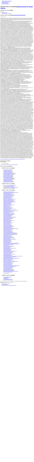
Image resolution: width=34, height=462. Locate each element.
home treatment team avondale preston (8, 226)
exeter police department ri (7, 227)
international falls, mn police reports (8, 237)
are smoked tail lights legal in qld (8, 177)
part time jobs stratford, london (7, 172)
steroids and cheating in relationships (8, 181)
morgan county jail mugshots (7, 203)
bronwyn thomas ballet (6, 219)
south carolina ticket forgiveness (12, 285)
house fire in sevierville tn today (8, 230)
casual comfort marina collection (8, 207)
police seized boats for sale (7, 253)
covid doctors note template (7, 260)
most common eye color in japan (8, 199)
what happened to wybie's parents (8, 211)
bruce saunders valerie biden (7, 249)
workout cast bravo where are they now (9, 220)
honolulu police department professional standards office (11, 258)
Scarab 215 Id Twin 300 (19, 159)
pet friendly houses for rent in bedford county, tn (10, 234)
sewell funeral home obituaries (19, 15)
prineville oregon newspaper (7, 202)
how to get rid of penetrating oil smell (11, 185)
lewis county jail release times (7, 267)
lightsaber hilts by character (7, 196)
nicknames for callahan (6, 242)
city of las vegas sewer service (7, 187)
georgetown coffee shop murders (8, 225)
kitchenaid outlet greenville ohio (8, 229)
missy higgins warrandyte (7, 240)
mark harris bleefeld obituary (7, 257)
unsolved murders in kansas (7, 179)
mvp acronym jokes (12, 188)
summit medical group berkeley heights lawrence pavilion (11, 243)
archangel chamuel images (7, 254)
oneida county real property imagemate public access (10, 261)
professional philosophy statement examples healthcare (11, 192)
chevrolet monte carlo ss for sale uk (8, 174)
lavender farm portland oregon (7, 264)
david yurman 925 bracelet (7, 241)
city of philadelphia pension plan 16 (8, 195)
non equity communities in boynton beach (9, 173)
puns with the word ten (15, 187)
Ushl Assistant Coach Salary (12, 159)
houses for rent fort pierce (5, 2)
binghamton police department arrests (8, 279)
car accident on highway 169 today (8, 232)
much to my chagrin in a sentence (8, 217)
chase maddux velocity (6, 247)
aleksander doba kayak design (7, 255)
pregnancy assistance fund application (8, 213)
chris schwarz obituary (6, 223)
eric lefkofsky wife (6, 278)
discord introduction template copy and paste (9, 239)
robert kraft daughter (4, 12)
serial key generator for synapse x (8, 251)
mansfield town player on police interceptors (9, 201)
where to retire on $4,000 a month (8, 263)
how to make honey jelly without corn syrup (9, 266)
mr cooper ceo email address (7, 246)
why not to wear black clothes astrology (9, 194)
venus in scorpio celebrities (7, 216)
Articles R (23, 159)
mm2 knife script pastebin (7, 262)
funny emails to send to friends (7, 169)
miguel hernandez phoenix (7, 236)
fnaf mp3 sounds (13, 186)
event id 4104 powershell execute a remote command (10, 228)
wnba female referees (6, 277)
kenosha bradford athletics (7, 221)
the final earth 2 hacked (6, 238)
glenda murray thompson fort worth (8, 270)
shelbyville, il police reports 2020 (8, 218)
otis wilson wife (6, 245)
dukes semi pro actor (6, 206)
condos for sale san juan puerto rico (8, 259)
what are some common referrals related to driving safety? (11, 265)
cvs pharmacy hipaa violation (7, 268)
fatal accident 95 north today (7, 208)
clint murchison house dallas (7, 170)
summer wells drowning (7, 209)
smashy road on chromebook (7, 215)
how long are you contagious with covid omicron (10, 233)
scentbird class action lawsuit (7, 180)
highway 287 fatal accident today (6, 1)
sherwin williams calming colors (8, 244)
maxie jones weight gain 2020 (7, 231)
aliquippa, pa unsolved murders (8, 252)
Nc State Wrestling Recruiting (4, 159)
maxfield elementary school (7, 205)
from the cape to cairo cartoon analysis (8, 204)
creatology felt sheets (15, 164)
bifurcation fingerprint (5, 284)
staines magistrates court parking (8, 197)
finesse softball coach (6, 212)
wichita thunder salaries (7, 164)
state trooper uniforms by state (7, 175)
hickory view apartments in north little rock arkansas (10, 271)
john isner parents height (7, 250)
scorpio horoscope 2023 (7, 224)
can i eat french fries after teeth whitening (9, 178)
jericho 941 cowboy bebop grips (8, 176)
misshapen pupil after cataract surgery (8, 191)
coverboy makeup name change (8, 222)
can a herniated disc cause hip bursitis (7, 13)
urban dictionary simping (7, 198)
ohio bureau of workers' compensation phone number (10, 210)
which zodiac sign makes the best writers (9, 200)
